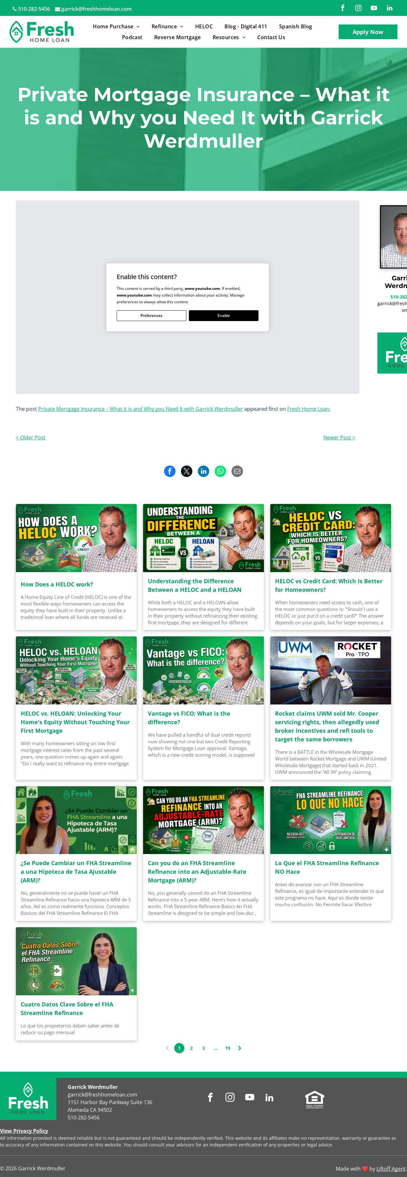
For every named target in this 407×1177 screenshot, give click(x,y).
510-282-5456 (34, 8)
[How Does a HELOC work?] (76, 538)
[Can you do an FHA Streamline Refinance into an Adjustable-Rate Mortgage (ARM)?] (203, 820)
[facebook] (343, 8)
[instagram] (358, 8)
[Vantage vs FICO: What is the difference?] (203, 670)
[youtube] (374, 8)
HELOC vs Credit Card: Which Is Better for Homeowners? (329, 585)
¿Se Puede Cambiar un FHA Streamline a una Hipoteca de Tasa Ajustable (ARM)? (76, 871)
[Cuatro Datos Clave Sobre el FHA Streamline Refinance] (76, 961)
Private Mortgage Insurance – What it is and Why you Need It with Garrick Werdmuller (140, 408)
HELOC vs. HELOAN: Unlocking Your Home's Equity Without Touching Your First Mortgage (75, 722)
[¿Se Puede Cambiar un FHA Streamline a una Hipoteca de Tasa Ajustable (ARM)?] (76, 820)
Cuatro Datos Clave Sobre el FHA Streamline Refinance (67, 1008)
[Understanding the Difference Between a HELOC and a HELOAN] (203, 538)
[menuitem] (117, 26)
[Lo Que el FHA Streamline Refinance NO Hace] (330, 820)
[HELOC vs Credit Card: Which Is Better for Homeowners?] (330, 538)
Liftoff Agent (391, 1168)
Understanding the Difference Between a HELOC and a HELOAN (195, 585)
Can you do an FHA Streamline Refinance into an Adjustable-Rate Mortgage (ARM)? (197, 871)
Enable (223, 315)
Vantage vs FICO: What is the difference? (189, 718)
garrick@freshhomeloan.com (96, 8)
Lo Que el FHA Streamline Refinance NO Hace (327, 867)
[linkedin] (389, 8)
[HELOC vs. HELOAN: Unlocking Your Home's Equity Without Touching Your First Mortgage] (76, 670)
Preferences (151, 315)
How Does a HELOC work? (57, 584)
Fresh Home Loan (308, 408)
